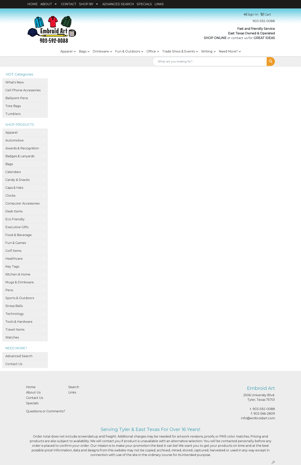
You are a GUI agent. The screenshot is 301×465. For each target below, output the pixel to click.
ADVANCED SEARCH (118, 4)
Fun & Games (15, 243)
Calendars (13, 172)
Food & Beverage (18, 235)
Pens (9, 290)
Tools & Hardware (18, 322)
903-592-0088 (264, 21)
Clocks (10, 195)
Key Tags (12, 266)
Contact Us (13, 364)
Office (151, 51)
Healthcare (14, 258)
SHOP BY (86, 4)
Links (72, 392)
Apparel (66, 51)
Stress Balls (14, 306)
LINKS (159, 4)
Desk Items (13, 211)
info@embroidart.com (258, 418)
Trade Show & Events (178, 51)
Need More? (228, 51)
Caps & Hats (14, 188)
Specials (32, 403)
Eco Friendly (15, 219)
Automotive (14, 140)
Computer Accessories (22, 203)
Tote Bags (13, 106)
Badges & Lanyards (19, 156)
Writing (207, 51)
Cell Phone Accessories (23, 90)
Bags (82, 51)
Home (31, 387)
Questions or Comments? (45, 411)
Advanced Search (18, 356)
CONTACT (68, 4)
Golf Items (13, 251)
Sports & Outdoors (19, 298)
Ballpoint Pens (16, 98)
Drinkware (101, 51)
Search (73, 387)
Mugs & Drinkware (19, 282)
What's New (14, 82)
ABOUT (46, 4)
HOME (32, 4)
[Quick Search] (210, 61)
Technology (14, 314)
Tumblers (13, 114)
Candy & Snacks (17, 180)
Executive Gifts (16, 227)
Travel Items (14, 329)
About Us (33, 392)
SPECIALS (144, 4)
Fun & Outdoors (127, 51)
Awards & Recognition (22, 148)
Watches (12, 337)
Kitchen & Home (17, 274)
